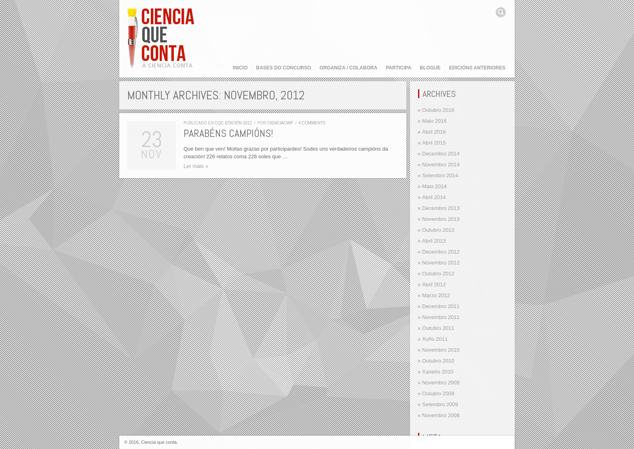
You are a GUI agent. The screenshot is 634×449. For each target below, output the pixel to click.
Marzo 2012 (436, 295)
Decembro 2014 (441, 154)
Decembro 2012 (441, 252)
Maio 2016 (434, 121)
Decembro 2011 (441, 306)
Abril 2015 (434, 143)
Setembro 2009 (440, 404)
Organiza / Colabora (348, 68)
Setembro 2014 (440, 175)
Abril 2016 (434, 132)
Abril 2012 (434, 284)
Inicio (240, 68)
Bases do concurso (283, 68)
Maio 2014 (434, 186)
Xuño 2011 (435, 339)
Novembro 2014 (441, 165)
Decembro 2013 (441, 208)
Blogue (430, 68)
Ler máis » (196, 166)
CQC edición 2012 (233, 123)
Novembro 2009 (441, 383)
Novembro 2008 (441, 415)
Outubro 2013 (438, 230)
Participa (398, 68)
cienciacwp (280, 123)
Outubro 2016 (438, 110)
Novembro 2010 (441, 350)
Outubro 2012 (438, 274)
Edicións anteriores (477, 68)
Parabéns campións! (228, 133)
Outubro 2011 (438, 328)
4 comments (311, 123)
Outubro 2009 (438, 393)
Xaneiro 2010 (437, 372)
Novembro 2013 (441, 219)
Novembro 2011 (441, 317)
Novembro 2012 (441, 263)
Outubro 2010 (438, 361)
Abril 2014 (434, 197)
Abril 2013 (434, 241)
